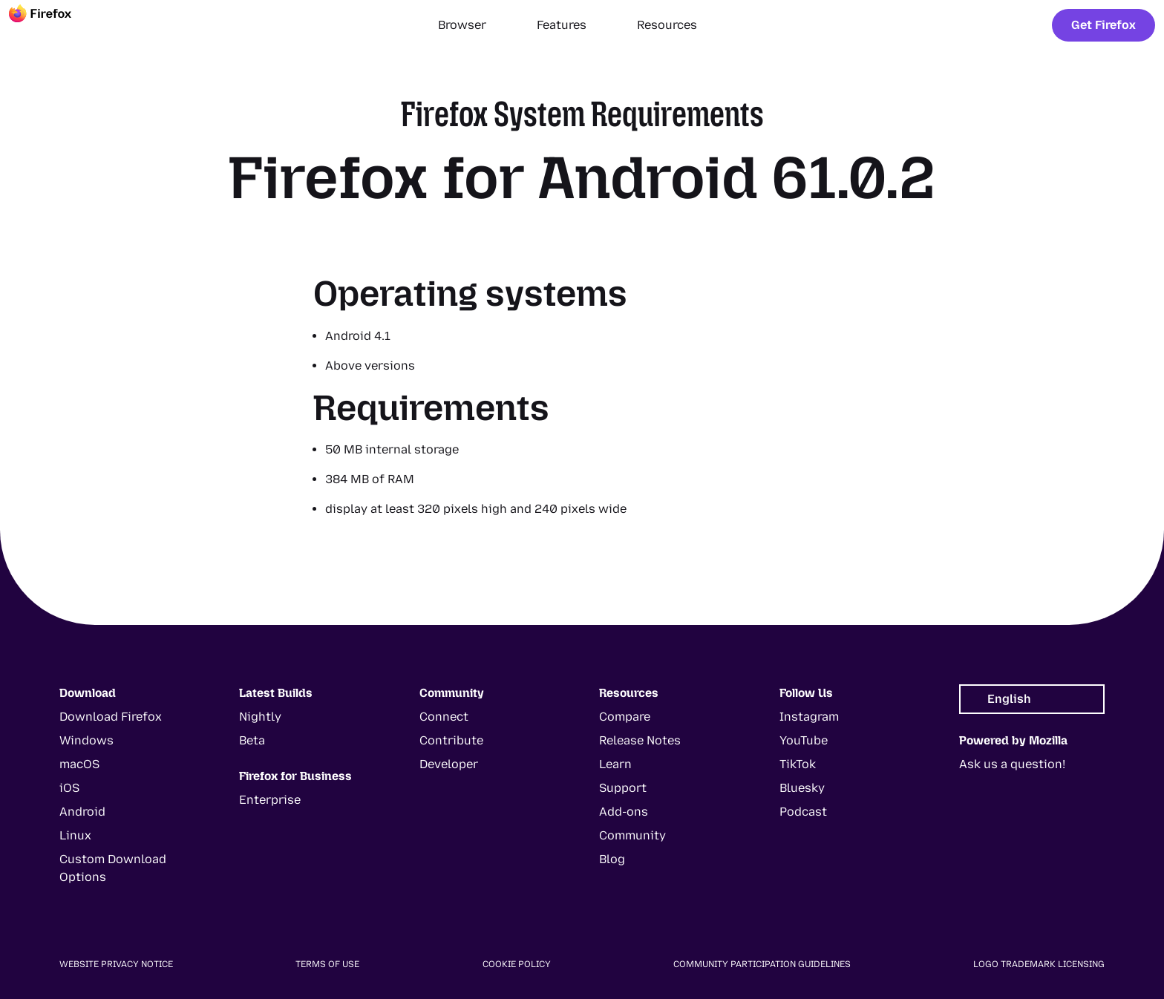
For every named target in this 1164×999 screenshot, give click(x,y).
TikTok (797, 764)
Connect (443, 717)
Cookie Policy (517, 964)
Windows (86, 740)
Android (82, 812)
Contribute (451, 740)
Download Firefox (110, 717)
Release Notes (640, 740)
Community (632, 835)
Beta (252, 740)
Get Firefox (1103, 25)
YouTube (803, 740)
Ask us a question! (1012, 764)
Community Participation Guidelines (762, 964)
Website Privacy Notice (116, 964)
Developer (448, 764)
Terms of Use (327, 964)
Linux (75, 835)
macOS (79, 764)
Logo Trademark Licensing (1039, 964)
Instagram (809, 717)
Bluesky (802, 788)
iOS (69, 788)
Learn (615, 764)
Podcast (803, 812)
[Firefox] (53, 25)
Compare (624, 717)
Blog (612, 859)
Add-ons (623, 812)
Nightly (260, 717)
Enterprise (270, 800)
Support (623, 788)
